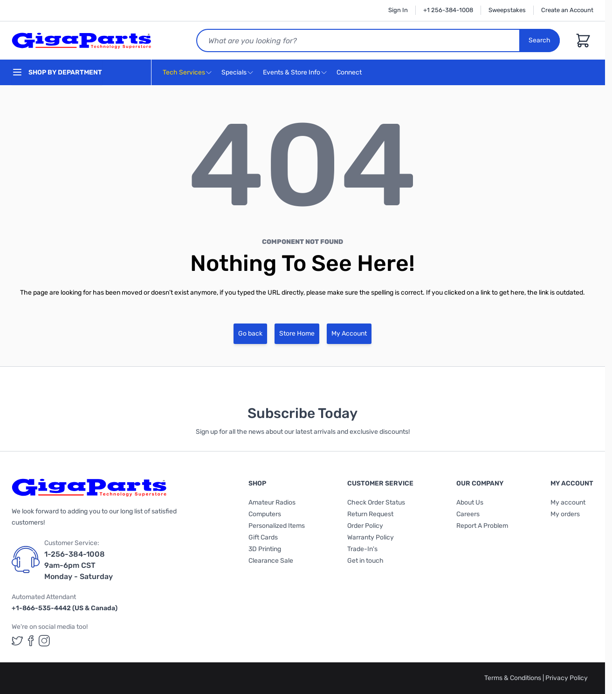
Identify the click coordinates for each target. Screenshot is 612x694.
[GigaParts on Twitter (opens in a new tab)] (17, 641)
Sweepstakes (507, 10)
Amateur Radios (272, 502)
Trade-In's (362, 549)
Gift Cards (263, 537)
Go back (250, 333)
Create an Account (567, 10)
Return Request (370, 514)
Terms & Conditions (513, 678)
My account (567, 502)
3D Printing (264, 549)
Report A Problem (482, 526)
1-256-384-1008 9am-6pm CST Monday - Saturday (78, 565)
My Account (349, 333)
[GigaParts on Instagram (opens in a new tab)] (44, 641)
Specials (234, 72)
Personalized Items (276, 526)
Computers (264, 514)
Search (539, 40)
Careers (468, 514)
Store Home (297, 333)
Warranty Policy (370, 537)
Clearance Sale (270, 561)
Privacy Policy (566, 678)
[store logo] (81, 40)
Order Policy (365, 526)
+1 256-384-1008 (448, 10)
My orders (565, 514)
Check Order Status (376, 502)
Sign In (398, 10)
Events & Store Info (291, 72)
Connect (350, 73)
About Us (469, 502)
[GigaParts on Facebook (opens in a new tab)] (30, 641)
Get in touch (365, 561)
